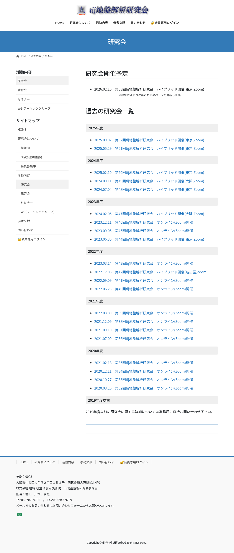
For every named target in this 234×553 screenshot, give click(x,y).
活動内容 (24, 72)
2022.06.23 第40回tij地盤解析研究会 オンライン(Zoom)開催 (143, 288)
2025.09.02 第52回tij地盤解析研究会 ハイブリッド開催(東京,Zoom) (149, 139)
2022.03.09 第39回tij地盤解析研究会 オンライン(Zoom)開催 (143, 312)
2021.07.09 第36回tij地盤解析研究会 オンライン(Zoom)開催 (143, 338)
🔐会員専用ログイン (32, 239)
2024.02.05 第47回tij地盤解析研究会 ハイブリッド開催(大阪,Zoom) (149, 213)
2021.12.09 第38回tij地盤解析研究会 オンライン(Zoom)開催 (143, 321)
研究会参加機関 (31, 157)
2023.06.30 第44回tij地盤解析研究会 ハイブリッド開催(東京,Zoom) (149, 239)
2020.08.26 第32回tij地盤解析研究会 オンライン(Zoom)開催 (143, 388)
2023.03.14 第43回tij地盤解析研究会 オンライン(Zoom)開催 (143, 263)
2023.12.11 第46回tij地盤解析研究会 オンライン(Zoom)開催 (143, 222)
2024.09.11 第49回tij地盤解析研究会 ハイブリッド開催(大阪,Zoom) (149, 180)
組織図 (25, 148)
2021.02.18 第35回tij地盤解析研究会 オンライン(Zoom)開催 (143, 362)
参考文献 (24, 221)
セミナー (24, 99)
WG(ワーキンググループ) (35, 108)
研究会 (22, 81)
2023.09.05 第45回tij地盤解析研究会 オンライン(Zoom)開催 (143, 230)
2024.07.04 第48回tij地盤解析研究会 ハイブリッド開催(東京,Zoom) (149, 189)
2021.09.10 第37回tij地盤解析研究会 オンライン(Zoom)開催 (143, 329)
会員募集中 (28, 166)
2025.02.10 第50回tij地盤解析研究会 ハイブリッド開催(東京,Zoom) (149, 172)
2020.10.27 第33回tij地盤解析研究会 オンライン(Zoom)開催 (143, 379)
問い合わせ (25, 230)
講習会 (22, 90)
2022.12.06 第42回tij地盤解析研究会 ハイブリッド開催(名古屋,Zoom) (151, 271)
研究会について (28, 138)
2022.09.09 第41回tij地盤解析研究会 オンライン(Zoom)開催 (143, 280)
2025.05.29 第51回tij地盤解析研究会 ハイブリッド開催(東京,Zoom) (149, 148)
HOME (22, 129)
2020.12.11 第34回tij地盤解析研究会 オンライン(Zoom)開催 (143, 371)
